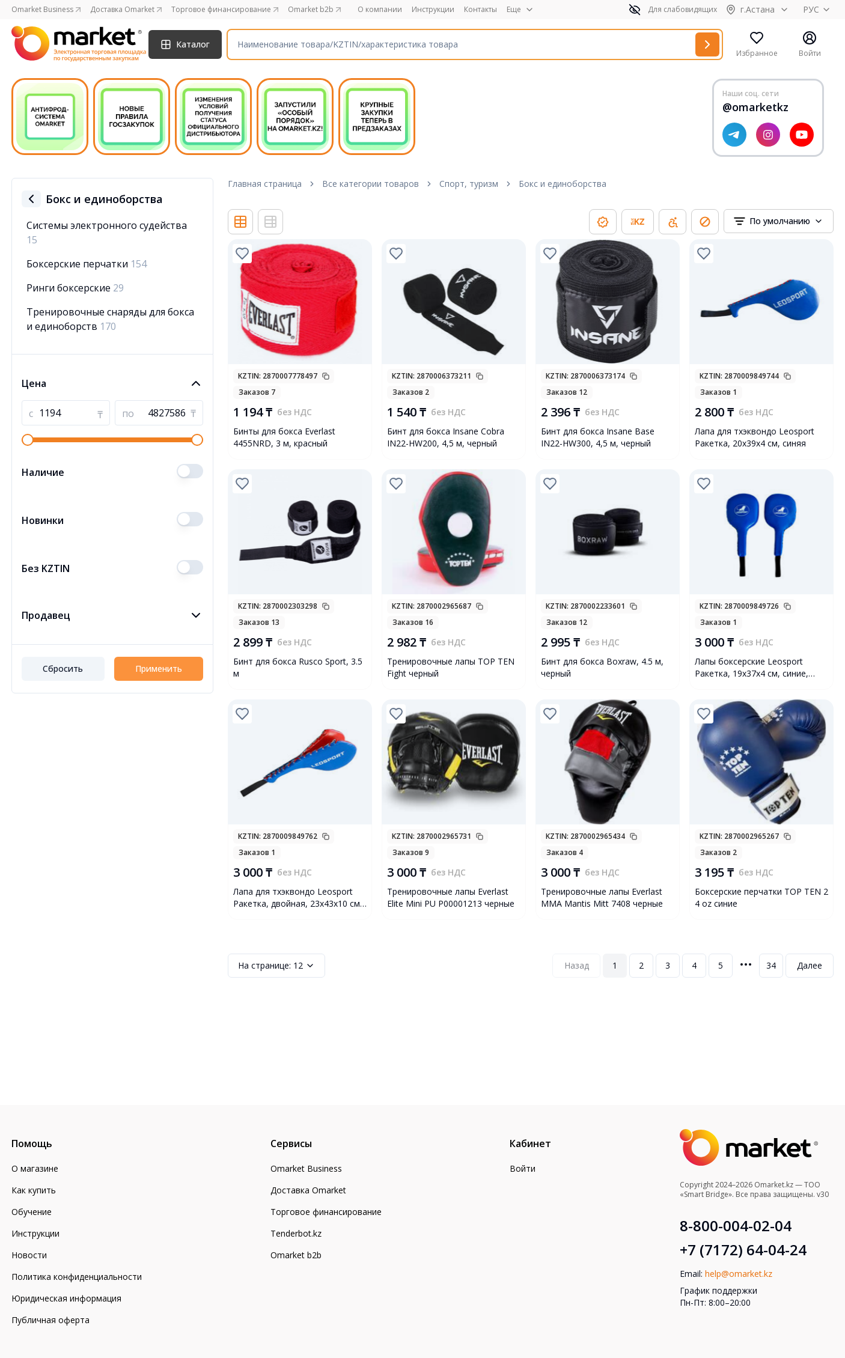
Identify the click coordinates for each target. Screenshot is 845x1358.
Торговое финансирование (326, 1211)
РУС (818, 9)
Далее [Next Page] (809, 965)
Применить (158, 668)
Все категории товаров (370, 183)
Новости (29, 1255)
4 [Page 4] (694, 965)
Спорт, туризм (468, 183)
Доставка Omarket (308, 1190)
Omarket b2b (296, 1255)
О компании (380, 9)
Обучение (31, 1211)
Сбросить (63, 668)
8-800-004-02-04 (736, 1225)
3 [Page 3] (667, 965)
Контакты (480, 9)
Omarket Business (306, 1168)
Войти (522, 1168)
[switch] (190, 471)
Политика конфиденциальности (76, 1276)
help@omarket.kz (738, 1273)
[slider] (28, 440)
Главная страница (265, 183)
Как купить (33, 1190)
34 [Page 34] (771, 965)
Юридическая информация (66, 1298)
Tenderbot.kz (296, 1233)
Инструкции (433, 9)
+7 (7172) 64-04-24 (743, 1249)
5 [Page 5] (720, 965)
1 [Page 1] (614, 965)
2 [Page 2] (641, 965)
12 (276, 966)
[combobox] (779, 221)
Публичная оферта (50, 1320)
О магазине (34, 1168)
